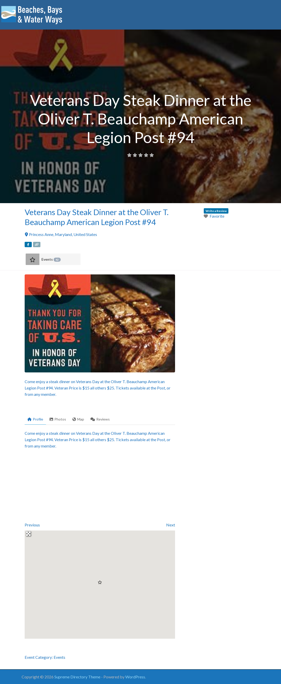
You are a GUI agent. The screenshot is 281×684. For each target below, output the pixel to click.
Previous (32, 524)
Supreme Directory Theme (77, 676)
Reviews (100, 419)
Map (78, 419)
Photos (58, 419)
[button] (100, 582)
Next (170, 524)
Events (51, 259)
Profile (35, 419)
